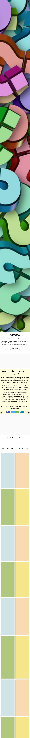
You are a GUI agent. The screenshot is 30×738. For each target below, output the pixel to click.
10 (15, 448)
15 (24, 448)
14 (22, 448)
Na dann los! (15, 348)
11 (17, 448)
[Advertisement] (15, 361)
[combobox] (11, 443)
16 (26, 448)
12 (19, 448)
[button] (8, 412)
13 (21, 448)
